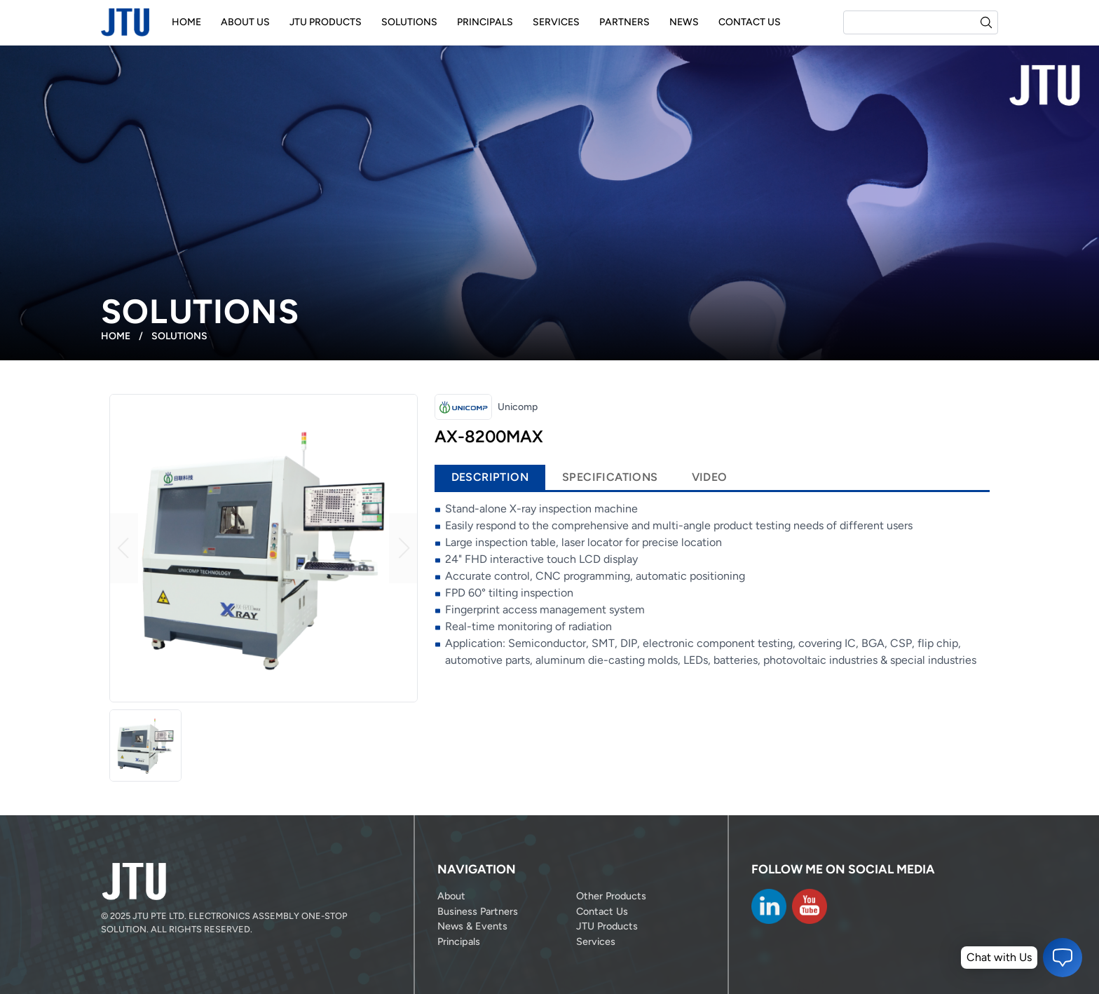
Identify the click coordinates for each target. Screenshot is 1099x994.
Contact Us (749, 22)
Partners (624, 22)
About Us (245, 22)
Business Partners (477, 911)
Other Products (611, 896)
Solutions (409, 22)
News (684, 22)
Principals (485, 22)
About (451, 896)
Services (556, 22)
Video (710, 477)
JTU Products (325, 22)
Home (186, 22)
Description (489, 477)
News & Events (472, 926)
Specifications (610, 477)
